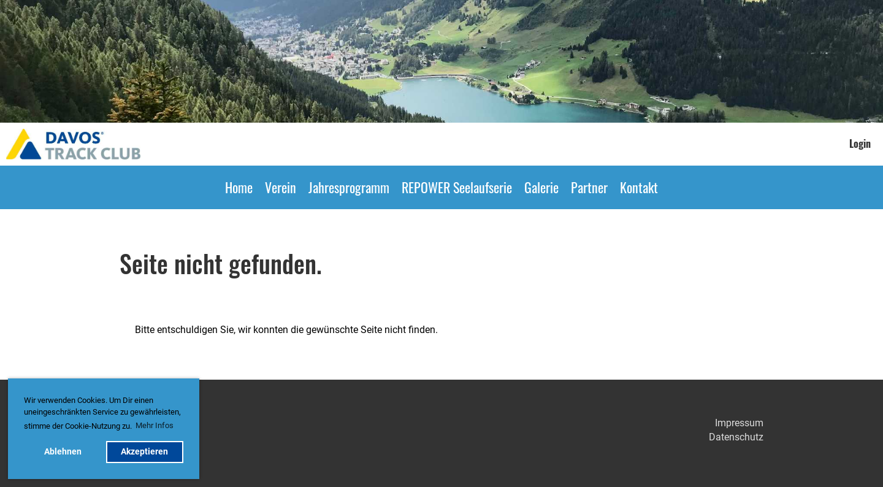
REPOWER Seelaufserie (457, 187)
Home (239, 187)
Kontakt (639, 187)
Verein (280, 187)
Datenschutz (736, 437)
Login (860, 143)
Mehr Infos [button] (155, 425)
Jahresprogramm (348, 187)
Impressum (739, 423)
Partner (589, 187)
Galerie (541, 187)
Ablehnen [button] (63, 452)
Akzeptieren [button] (144, 452)
